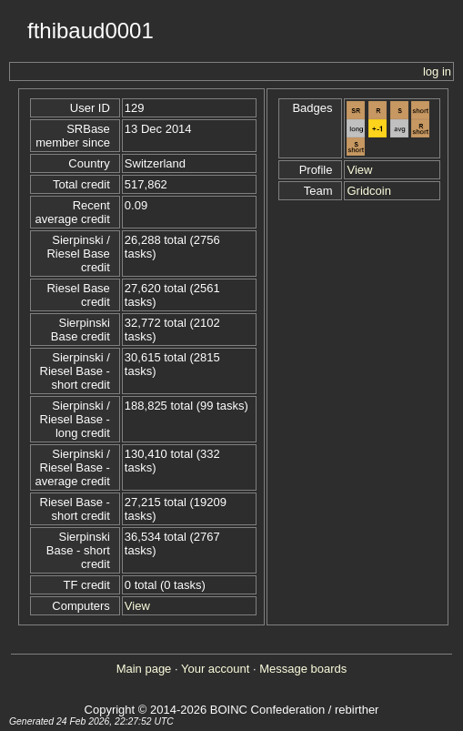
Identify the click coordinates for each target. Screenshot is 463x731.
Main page (144, 668)
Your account (215, 668)
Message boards (303, 668)
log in (437, 71)
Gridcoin (368, 191)
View (137, 606)
